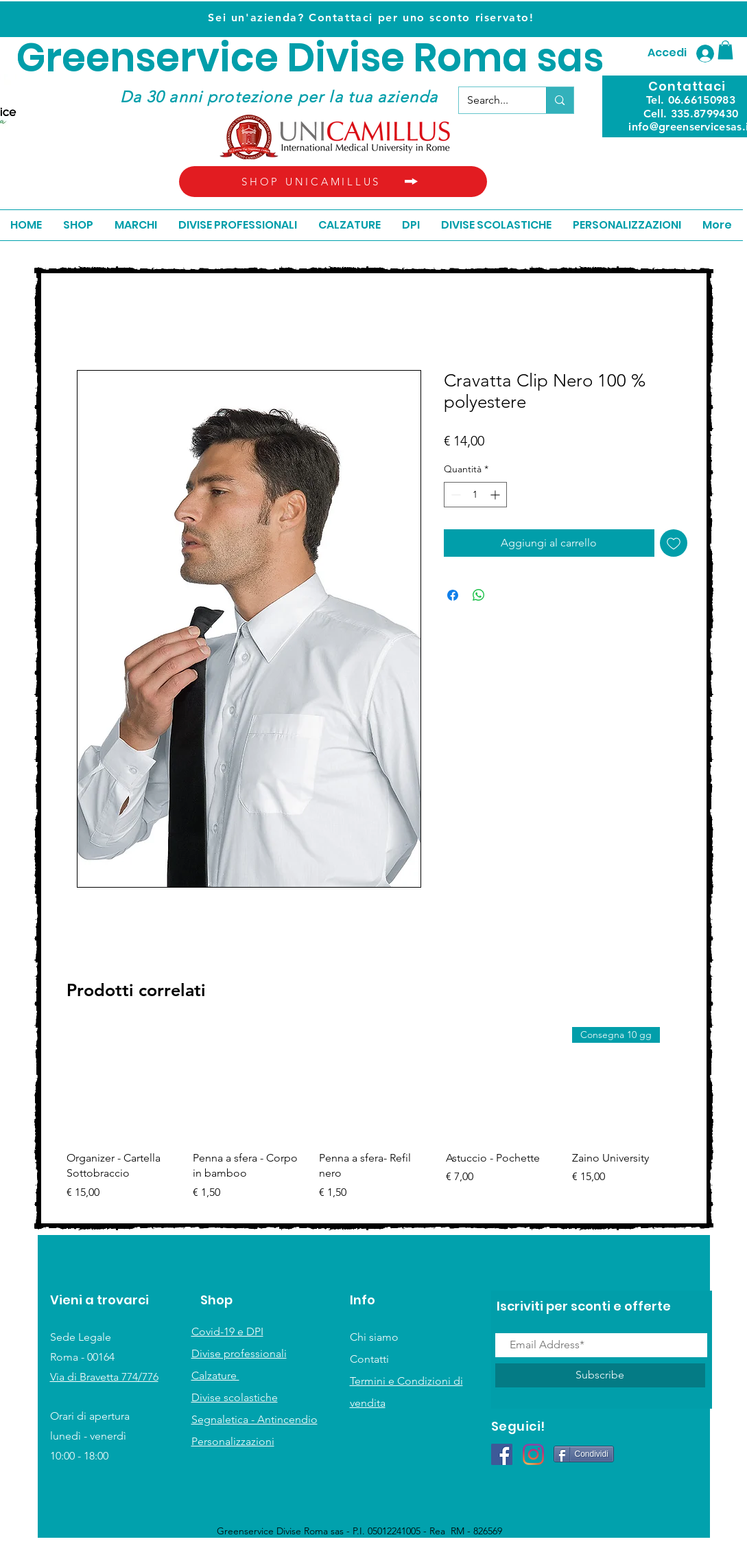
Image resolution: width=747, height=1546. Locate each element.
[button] (725, 50)
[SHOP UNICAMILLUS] (333, 181)
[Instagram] (533, 1454)
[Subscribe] (600, 1375)
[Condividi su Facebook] (452, 595)
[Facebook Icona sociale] (501, 1454)
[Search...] (492, 100)
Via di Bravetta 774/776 (104, 1376)
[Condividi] (584, 1454)
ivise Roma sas (459, 58)
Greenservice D (165, 58)
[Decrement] (454, 495)
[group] (376, 1121)
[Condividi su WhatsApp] (479, 595)
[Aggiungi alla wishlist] (673, 543)
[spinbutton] (475, 495)
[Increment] (496, 495)
